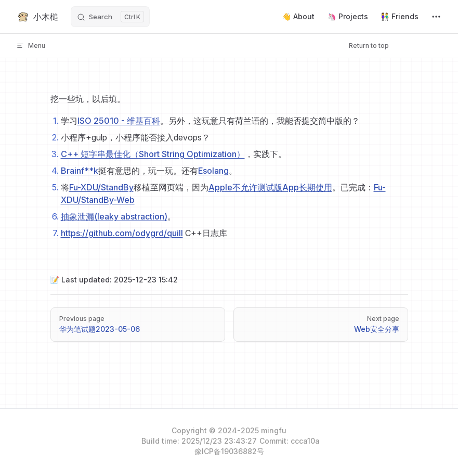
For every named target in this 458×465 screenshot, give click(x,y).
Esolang (213, 170)
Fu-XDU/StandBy (101, 187)
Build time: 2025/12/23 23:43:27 (199, 440)
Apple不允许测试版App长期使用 (270, 187)
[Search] (110, 16)
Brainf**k (79, 170)
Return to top (369, 45)
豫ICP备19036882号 (229, 451)
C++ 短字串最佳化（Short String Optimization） (153, 154)
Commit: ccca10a (289, 440)
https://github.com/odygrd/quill (122, 233)
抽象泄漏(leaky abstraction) (114, 216)
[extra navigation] (436, 16)
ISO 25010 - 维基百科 (118, 120)
